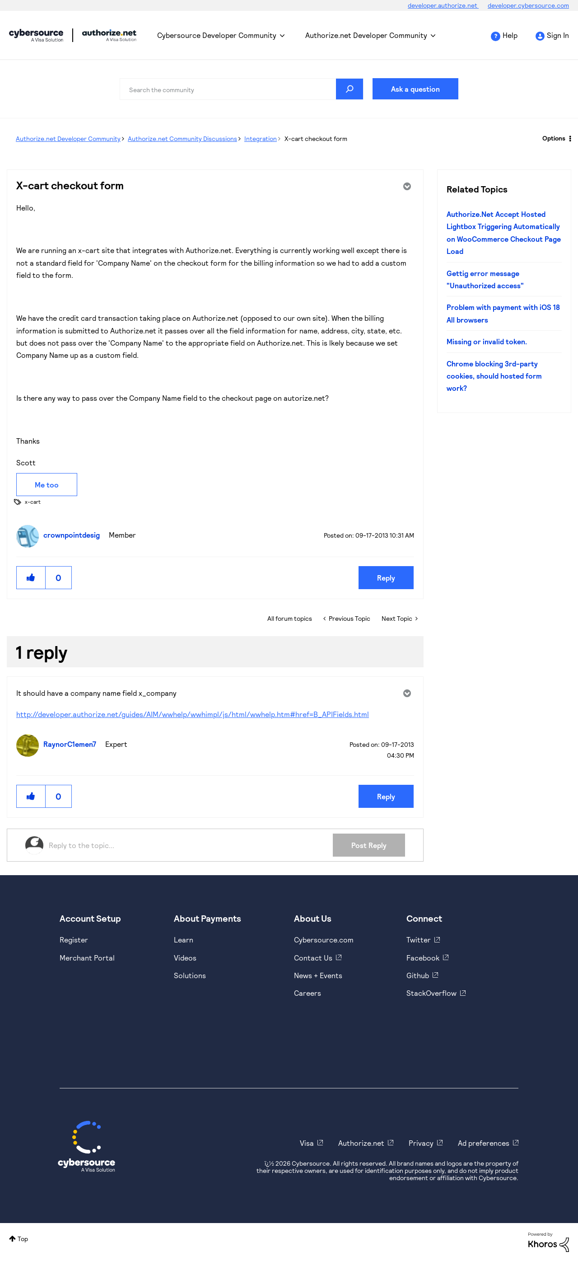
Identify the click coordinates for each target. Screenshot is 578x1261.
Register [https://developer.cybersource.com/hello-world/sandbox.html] (74, 939)
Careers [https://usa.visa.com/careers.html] (307, 993)
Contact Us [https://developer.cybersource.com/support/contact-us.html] (313, 957)
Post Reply (369, 845)
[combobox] (242, 89)
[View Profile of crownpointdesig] (73, 534)
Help (510, 35)
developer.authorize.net (443, 5)
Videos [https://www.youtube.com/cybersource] (185, 957)
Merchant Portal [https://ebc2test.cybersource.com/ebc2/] (87, 957)
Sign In (558, 35)
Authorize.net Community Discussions (182, 138)
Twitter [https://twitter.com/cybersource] (418, 939)
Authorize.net (361, 1143)
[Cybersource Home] (86, 1146)
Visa (307, 1143)
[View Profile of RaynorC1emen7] (72, 744)
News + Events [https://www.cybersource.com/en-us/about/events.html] (318, 975)
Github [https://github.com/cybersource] (417, 975)
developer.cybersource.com (528, 5)
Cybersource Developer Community (36, 35)
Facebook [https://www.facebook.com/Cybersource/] (422, 957)
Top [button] (23, 1238)
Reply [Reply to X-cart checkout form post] (386, 577)
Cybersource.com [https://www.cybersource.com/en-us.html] (324, 939)
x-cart (33, 501)
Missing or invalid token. (487, 341)
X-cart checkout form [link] (315, 138)
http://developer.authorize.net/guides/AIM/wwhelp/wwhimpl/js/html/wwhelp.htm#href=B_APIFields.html (192, 714)
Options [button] (553, 138)
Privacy (421, 1143)
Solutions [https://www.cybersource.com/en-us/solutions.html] (190, 975)
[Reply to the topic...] (191, 845)
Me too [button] (47, 484)
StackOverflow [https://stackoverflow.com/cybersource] (431, 993)
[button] (31, 578)
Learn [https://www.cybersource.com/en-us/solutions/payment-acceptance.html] (183, 939)
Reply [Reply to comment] (386, 796)
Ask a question (415, 88)
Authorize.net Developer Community (366, 35)
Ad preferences (483, 1143)
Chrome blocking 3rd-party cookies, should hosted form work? (494, 376)
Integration (260, 138)
